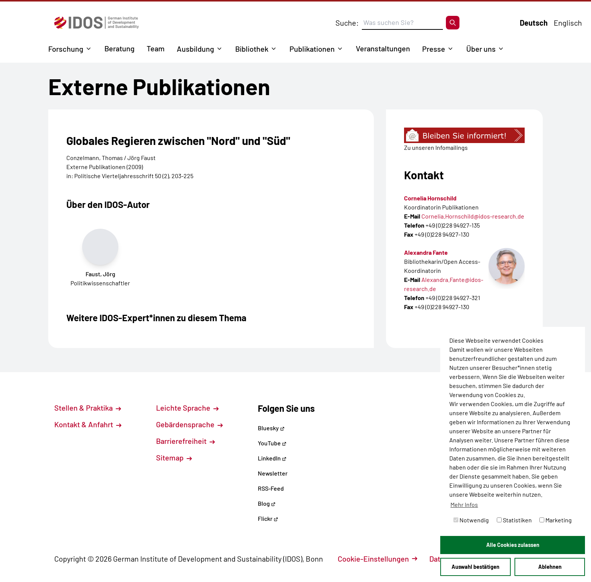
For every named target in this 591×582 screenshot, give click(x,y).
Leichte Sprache (187, 407)
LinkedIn (272, 458)
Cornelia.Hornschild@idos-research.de (472, 216)
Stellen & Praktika (87, 407)
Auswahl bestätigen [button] (475, 567)
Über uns (481, 48)
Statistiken (514, 519)
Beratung (119, 48)
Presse (433, 48)
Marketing (555, 519)
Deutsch (534, 22)
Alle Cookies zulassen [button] (512, 545)
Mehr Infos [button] (464, 504)
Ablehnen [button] (550, 567)
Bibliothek (251, 48)
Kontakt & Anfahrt (87, 424)
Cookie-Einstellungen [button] (377, 558)
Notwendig (471, 519)
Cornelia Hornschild (430, 198)
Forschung (65, 48)
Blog (267, 503)
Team (156, 48)
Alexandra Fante (426, 252)
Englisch (568, 22)
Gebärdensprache (189, 424)
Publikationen (312, 48)
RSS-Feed (271, 488)
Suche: (347, 22)
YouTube (272, 443)
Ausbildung (195, 48)
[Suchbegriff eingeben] (402, 22)
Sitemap (174, 457)
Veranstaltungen (383, 48)
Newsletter (273, 473)
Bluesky (271, 427)
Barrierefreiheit (185, 440)
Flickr (268, 518)
